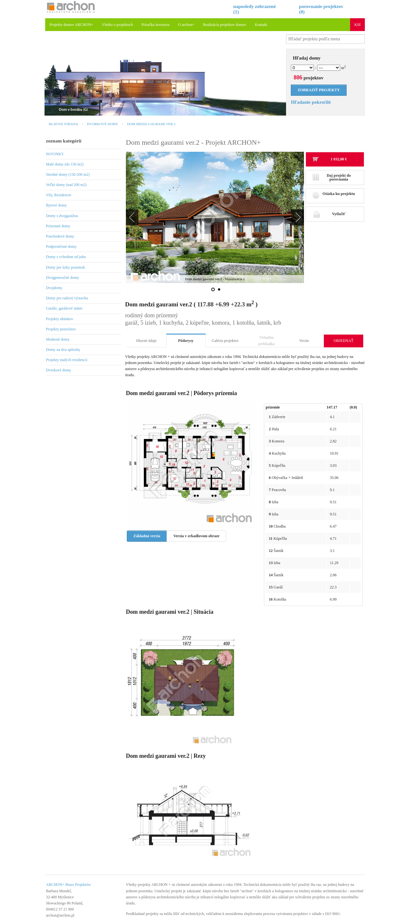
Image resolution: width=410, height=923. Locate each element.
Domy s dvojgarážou (62, 216)
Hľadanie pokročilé (311, 102)
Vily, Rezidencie (58, 195)
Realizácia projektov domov (224, 24)
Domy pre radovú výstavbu (67, 298)
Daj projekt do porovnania (331, 177)
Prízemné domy (58, 226)
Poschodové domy (60, 236)
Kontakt (261, 24)
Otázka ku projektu (333, 195)
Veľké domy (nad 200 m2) (66, 184)
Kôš (357, 24)
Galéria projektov (225, 340)
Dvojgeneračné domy (62, 277)
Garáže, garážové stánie (64, 308)
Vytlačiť (328, 214)
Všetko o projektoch (117, 24)
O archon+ (186, 24)
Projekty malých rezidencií (66, 360)
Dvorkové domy (102, 124)
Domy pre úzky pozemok (65, 267)
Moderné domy (58, 339)
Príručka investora (156, 24)
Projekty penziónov (61, 329)
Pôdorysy (185, 340)
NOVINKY (55, 154)
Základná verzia (147, 536)
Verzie (304, 340)
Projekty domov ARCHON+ (71, 24)
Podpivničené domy (61, 246)
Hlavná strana (63, 124)
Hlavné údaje (146, 340)
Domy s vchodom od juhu (66, 257)
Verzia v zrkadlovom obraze (196, 536)
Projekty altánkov (59, 319)
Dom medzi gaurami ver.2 (151, 124)
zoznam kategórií (63, 140)
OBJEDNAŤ (343, 340)
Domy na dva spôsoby (63, 349)
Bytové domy (56, 205)
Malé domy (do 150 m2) (65, 164)
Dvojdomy (54, 288)
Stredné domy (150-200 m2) (68, 174)
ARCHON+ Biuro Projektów (68, 884)
